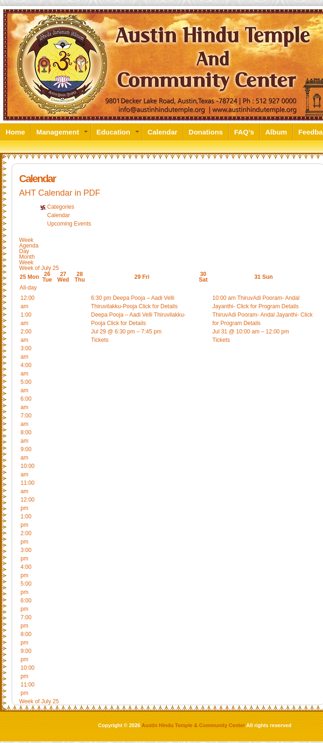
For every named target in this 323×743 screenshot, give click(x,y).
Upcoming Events (69, 223)
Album (276, 131)
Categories (60, 207)
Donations (206, 131)
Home (15, 131)
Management (57, 131)
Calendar (162, 131)
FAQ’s (244, 131)
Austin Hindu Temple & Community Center (193, 725)
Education (113, 131)
